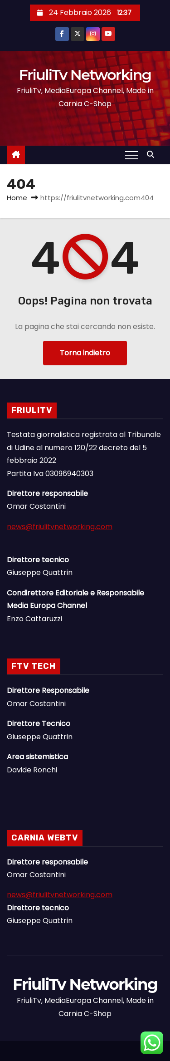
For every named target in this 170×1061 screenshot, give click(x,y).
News (76, 1057)
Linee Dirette (85, 1057)
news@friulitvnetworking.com (59, 526)
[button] (152, 154)
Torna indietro (85, 353)
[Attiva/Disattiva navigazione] (131, 154)
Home (17, 197)
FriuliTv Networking (85, 75)
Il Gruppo (94, 1057)
